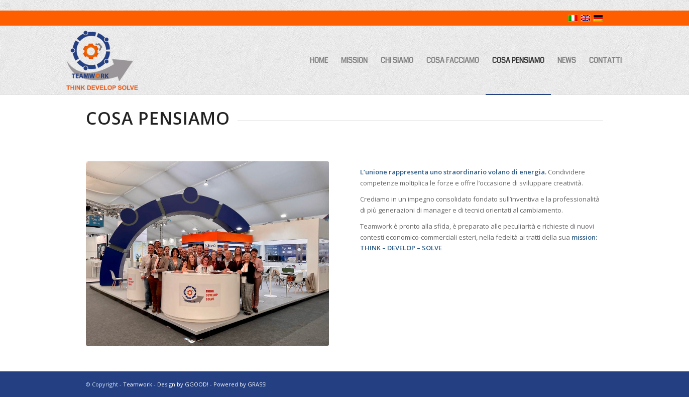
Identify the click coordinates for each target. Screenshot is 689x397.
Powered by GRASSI (240, 384)
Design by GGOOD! (182, 384)
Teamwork (137, 384)
